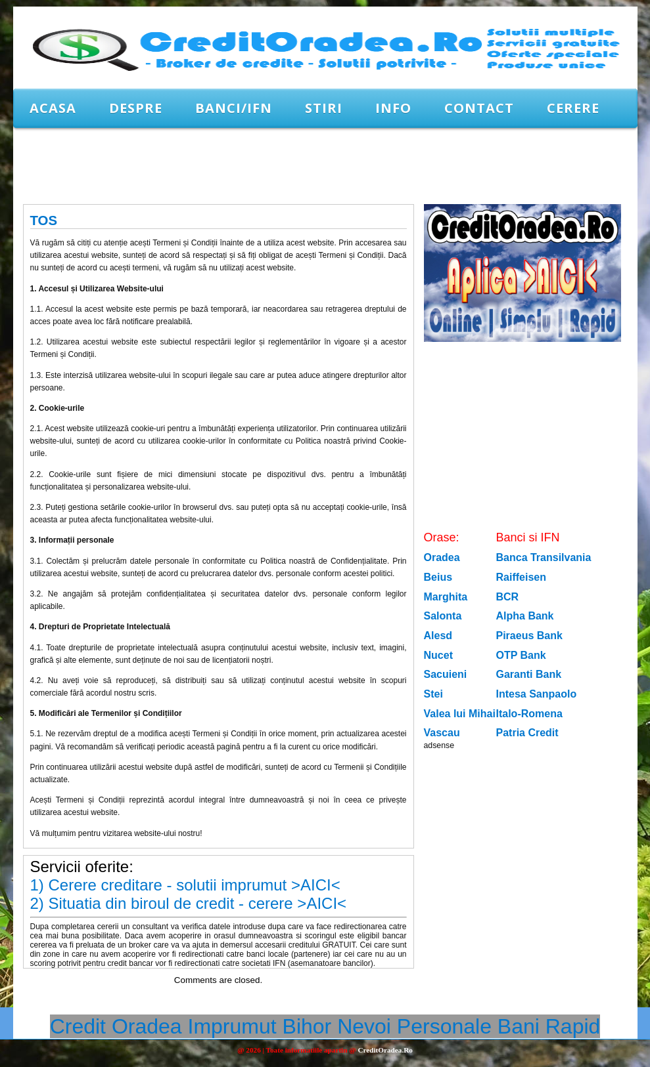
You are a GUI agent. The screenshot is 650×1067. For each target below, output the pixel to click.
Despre (135, 108)
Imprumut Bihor (260, 1026)
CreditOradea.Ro (385, 1050)
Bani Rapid (549, 1026)
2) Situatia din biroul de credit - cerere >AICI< (188, 903)
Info (393, 108)
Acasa (53, 108)
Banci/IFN (233, 108)
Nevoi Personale (414, 1026)
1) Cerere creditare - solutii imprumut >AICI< (185, 885)
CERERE (573, 108)
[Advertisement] (252, 165)
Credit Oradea (116, 1026)
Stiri (323, 108)
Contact (479, 108)
